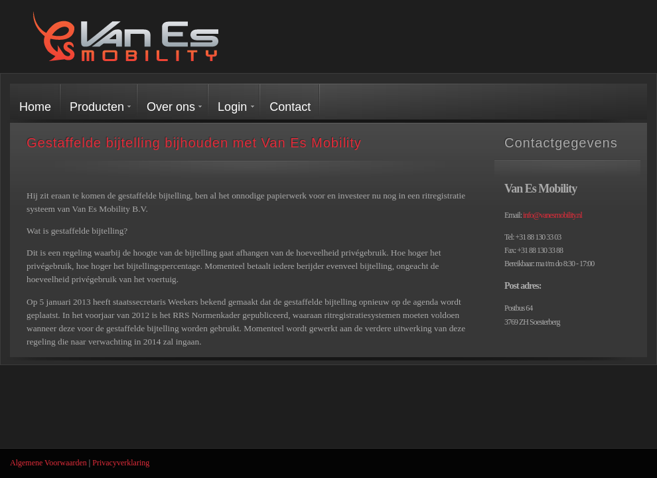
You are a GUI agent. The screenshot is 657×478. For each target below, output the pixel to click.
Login (232, 107)
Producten (97, 107)
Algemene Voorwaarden (48, 462)
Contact (290, 107)
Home (35, 107)
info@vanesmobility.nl (552, 215)
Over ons (171, 107)
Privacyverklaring (120, 462)
